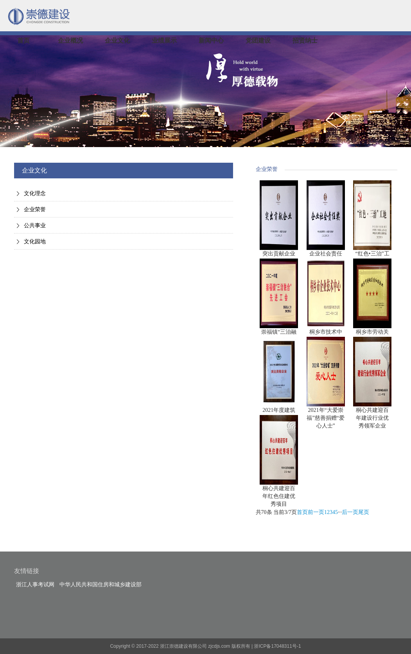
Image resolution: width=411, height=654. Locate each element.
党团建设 (258, 40)
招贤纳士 (305, 40)
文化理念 (35, 193)
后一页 (350, 512)
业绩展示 (164, 40)
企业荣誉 (35, 209)
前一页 (316, 512)
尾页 (363, 512)
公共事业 (35, 225)
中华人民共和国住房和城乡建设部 (100, 585)
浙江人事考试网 (35, 585)
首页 (23, 40)
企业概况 (70, 40)
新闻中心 (211, 40)
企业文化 (117, 40)
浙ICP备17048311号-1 (277, 646)
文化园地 (35, 241)
